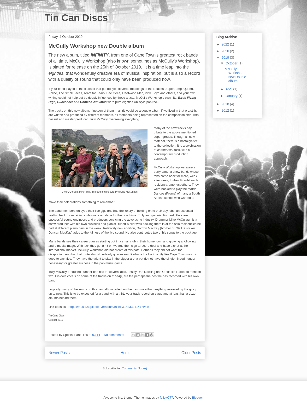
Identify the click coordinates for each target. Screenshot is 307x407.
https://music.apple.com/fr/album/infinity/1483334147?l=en (109, 307)
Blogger (197, 397)
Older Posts (191, 353)
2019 (226, 57)
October (231, 63)
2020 (226, 51)
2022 (226, 44)
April (229, 89)
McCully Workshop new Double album (96, 46)
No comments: (114, 335)
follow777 (166, 397)
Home (126, 353)
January (231, 96)
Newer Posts (59, 353)
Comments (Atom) (134, 368)
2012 (226, 110)
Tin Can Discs (76, 17)
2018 (226, 104)
